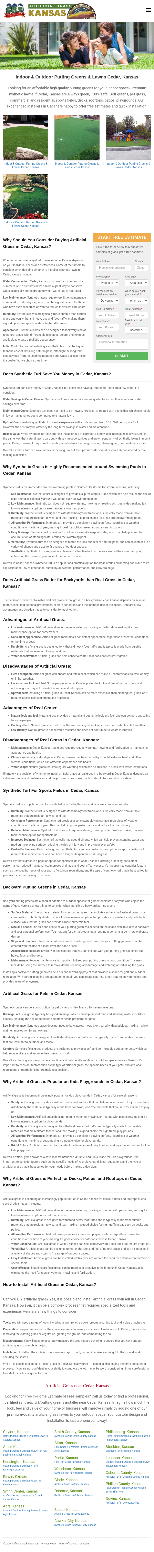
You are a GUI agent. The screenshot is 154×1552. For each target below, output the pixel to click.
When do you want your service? (135, 293)
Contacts (84, 1543)
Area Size (130, 276)
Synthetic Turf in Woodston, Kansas (73, 1472)
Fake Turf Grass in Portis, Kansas (72, 1461)
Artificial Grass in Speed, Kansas (71, 1513)
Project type (103, 276)
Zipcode (140, 261)
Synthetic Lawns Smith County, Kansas (75, 1436)
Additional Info (104, 336)
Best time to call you (134, 322)
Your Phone (103, 321)
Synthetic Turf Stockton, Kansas (123, 1450)
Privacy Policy (49, 1543)
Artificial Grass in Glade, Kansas (71, 1484)
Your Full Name (105, 309)
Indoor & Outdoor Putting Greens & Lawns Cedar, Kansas (26, 165)
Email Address (133, 309)
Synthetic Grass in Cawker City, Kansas (75, 1525)
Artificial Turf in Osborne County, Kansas (127, 1476)
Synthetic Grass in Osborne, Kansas (73, 1495)
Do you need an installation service (106, 293)
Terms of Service (68, 1543)
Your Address (104, 261)
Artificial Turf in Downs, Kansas (122, 1502)
